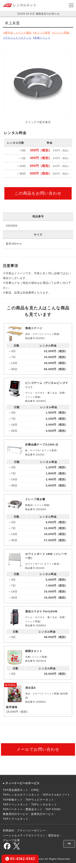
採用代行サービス (42, 814)
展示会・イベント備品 (18, 32)
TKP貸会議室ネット (15, 789)
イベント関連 (61, 32)
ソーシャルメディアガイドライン (24, 835)
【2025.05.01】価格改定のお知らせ (38, 13)
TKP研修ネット (13, 799)
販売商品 (10, 685)
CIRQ (35, 789)
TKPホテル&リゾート (56, 794)
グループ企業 (11, 840)
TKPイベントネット (15, 804)
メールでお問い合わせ (38, 749)
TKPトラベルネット (15, 818)
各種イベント (42, 37)
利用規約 (8, 830)
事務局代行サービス (15, 814)
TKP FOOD (52, 809)
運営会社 (54, 835)
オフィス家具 (42, 32)
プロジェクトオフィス (18, 37)
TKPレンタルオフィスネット (21, 794)
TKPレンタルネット (44, 804)
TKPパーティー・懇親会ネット (23, 809)
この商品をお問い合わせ (38, 193)
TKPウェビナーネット (40, 799)
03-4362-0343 (20, 858)
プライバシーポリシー (31, 830)
